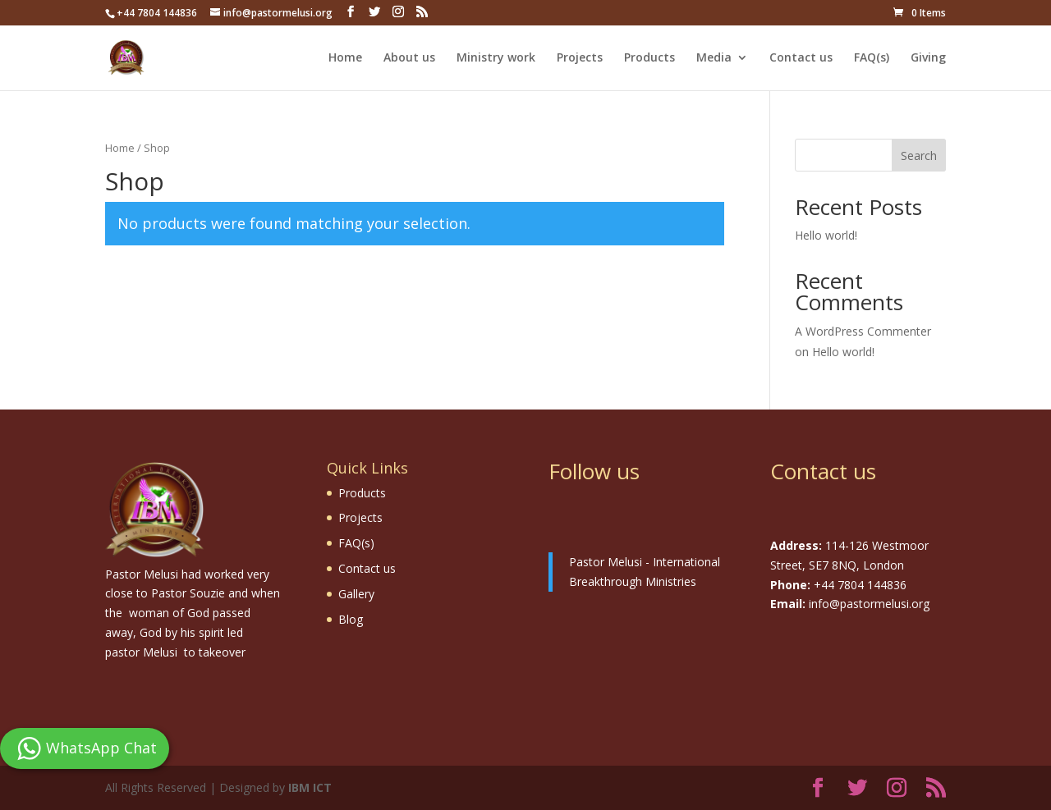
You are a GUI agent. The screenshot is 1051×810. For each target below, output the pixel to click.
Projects (580, 58)
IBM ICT (310, 787)
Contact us (801, 58)
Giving (928, 58)
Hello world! (826, 235)
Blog (350, 619)
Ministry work (496, 58)
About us (409, 58)
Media (714, 58)
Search (919, 155)
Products (649, 58)
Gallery (356, 594)
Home (345, 58)
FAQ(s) (871, 58)
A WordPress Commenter (863, 331)
